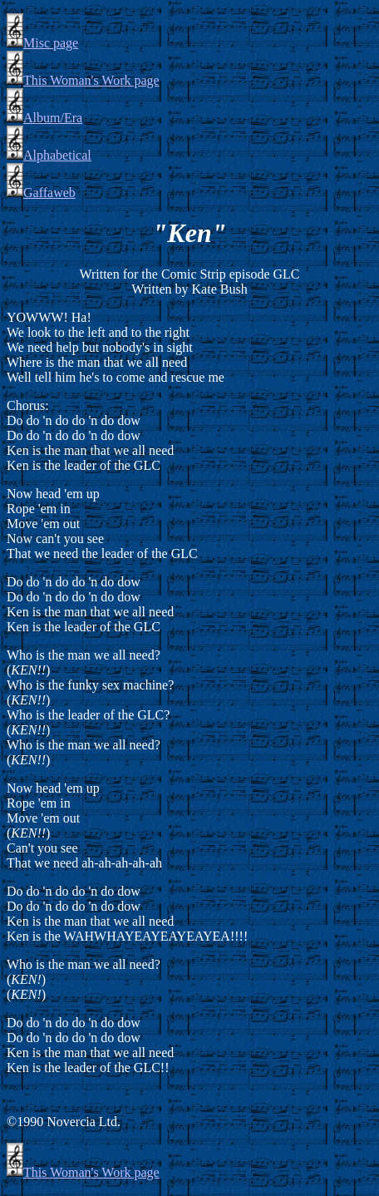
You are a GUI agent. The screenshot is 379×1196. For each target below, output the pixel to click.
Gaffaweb (41, 192)
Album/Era (44, 118)
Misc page (42, 43)
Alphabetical (49, 155)
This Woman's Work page (83, 80)
